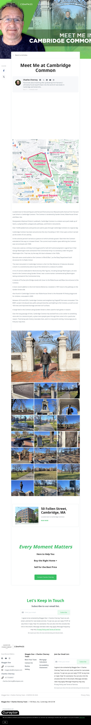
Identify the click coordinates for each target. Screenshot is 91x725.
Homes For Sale (43, 4)
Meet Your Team (31, 660)
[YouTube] (6, 658)
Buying (27, 666)
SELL (58, 4)
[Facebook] (2, 658)
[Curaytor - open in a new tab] (10, 714)
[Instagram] (9, 658)
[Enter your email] (41, 612)
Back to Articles (21, 55)
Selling (27, 669)
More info (82, 717)
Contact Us (29, 663)
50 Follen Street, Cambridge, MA (54, 510)
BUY (53, 4)
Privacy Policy (85, 695)
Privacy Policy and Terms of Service (48, 629)
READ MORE (44, 520)
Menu (67, 4)
